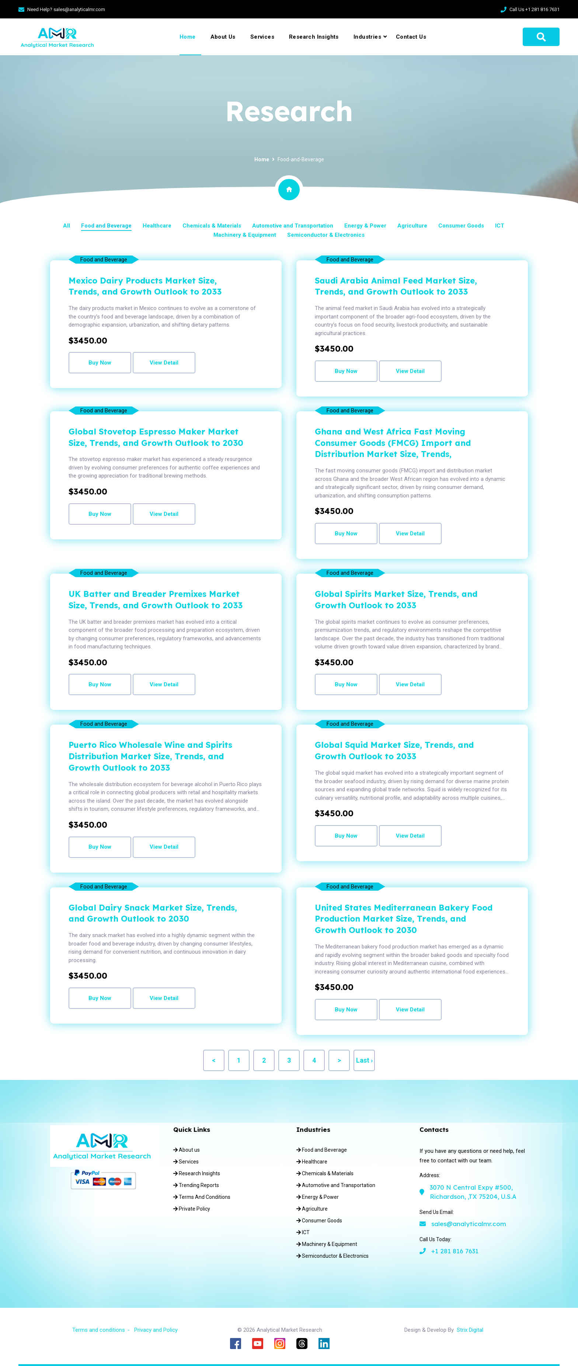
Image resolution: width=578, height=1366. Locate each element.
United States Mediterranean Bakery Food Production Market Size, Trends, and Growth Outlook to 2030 (403, 919)
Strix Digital (470, 1330)
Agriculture (412, 225)
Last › (364, 1060)
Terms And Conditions (201, 1197)
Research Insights (314, 37)
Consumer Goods (461, 225)
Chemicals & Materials (211, 225)
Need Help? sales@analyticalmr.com (66, 9)
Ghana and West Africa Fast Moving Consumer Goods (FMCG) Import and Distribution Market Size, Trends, (393, 443)
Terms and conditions (98, 1330)
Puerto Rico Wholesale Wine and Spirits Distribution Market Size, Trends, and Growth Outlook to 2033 (150, 756)
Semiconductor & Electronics (326, 235)
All (66, 225)
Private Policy (191, 1209)
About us (186, 1150)
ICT (499, 225)
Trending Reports (196, 1185)
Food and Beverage (106, 225)
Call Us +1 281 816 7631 (534, 9)
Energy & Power (365, 225)
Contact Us (411, 37)
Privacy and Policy (156, 1330)
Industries (367, 37)
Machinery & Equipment (244, 235)
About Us (223, 37)
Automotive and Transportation (292, 225)
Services (262, 37)
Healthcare (157, 225)
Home (188, 37)
